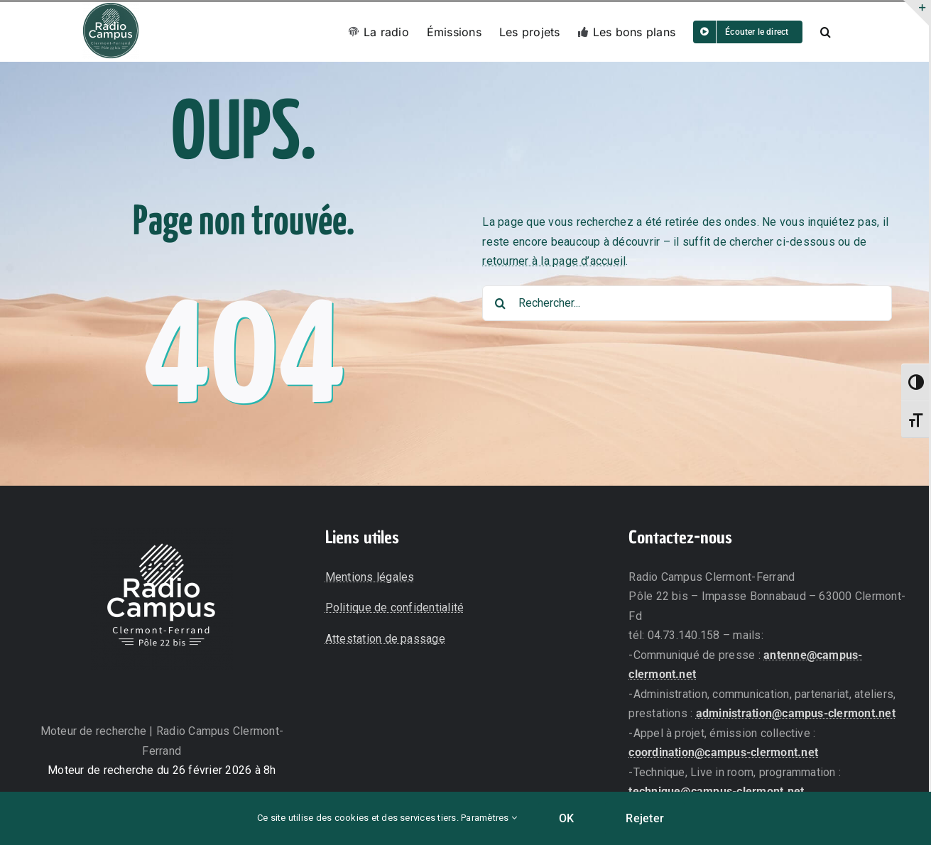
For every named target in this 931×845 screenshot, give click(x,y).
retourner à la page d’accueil (554, 261)
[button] (825, 32)
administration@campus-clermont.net (795, 713)
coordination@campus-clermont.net (723, 752)
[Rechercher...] (686, 303)
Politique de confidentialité (394, 607)
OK (566, 818)
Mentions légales (370, 577)
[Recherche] (500, 303)
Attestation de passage (385, 638)
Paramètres (489, 817)
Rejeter (645, 818)
